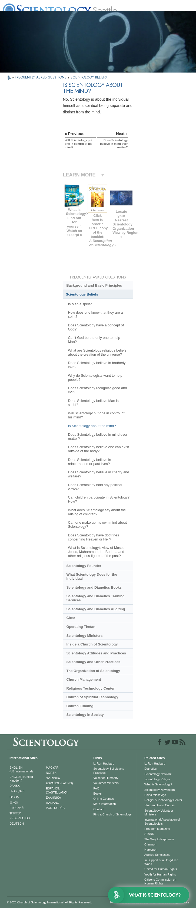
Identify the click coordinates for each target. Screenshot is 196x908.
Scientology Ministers (84, 636)
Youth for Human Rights (160, 874)
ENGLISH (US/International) (21, 769)
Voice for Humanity (105, 777)
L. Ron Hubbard (103, 763)
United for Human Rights (160, 869)
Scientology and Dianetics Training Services (95, 598)
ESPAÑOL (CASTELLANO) (57, 790)
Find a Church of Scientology (112, 814)
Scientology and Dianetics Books (93, 587)
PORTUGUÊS (55, 807)
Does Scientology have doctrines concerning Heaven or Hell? (93, 537)
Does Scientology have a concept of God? (96, 327)
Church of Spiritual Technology (92, 697)
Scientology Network (157, 774)
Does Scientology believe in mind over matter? (97, 436)
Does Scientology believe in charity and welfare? (98, 474)
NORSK (51, 772)
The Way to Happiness (159, 839)
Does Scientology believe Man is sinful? (93, 403)
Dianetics (150, 768)
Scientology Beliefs (82, 294)
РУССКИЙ (16, 807)
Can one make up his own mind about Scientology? (97, 524)
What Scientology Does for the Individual (91, 576)
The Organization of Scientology (93, 671)
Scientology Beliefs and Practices (108, 770)
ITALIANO (52, 802)
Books (97, 793)
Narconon (150, 849)
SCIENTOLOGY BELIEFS (89, 77)
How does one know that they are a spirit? (95, 314)
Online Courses (103, 798)
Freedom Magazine (157, 828)
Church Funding (79, 706)
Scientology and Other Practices (93, 662)
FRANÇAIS (17, 791)
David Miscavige (155, 794)
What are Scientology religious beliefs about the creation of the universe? (97, 352)
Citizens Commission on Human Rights (160, 881)
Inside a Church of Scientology (92, 644)
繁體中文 (15, 813)
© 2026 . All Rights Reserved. (49, 902)
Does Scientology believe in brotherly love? (96, 365)
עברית (14, 797)
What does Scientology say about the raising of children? (97, 512)
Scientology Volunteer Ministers (158, 812)
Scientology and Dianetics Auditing (95, 609)
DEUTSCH (16, 823)
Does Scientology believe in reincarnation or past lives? (89, 462)
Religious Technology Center (90, 688)
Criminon (150, 844)
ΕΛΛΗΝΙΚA (53, 797)
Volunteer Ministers (106, 783)
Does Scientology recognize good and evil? (97, 390)
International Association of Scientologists (162, 821)
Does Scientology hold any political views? (95, 487)
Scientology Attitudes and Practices (96, 653)
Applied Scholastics (157, 854)
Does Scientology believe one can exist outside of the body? (98, 449)
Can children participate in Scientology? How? (98, 499)
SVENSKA (53, 778)
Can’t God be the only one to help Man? (94, 340)
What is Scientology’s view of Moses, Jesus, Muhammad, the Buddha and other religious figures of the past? (96, 552)
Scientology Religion (157, 779)
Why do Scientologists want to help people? (95, 377)
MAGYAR (52, 767)
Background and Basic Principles (94, 285)
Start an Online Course (159, 805)
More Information (104, 803)
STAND (149, 833)
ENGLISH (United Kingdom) (21, 778)
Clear (70, 618)
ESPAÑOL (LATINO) (59, 783)
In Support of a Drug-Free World (161, 862)
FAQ (96, 788)
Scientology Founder (83, 566)
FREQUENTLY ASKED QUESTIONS (41, 77)
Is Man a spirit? (80, 304)
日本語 (13, 802)
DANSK (14, 785)
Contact (98, 809)
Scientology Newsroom (159, 789)
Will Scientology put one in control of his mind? (96, 415)
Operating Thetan (80, 627)
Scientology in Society (85, 715)
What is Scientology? (158, 784)
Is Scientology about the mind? (92, 426)
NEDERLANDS (19, 818)
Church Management (83, 679)
